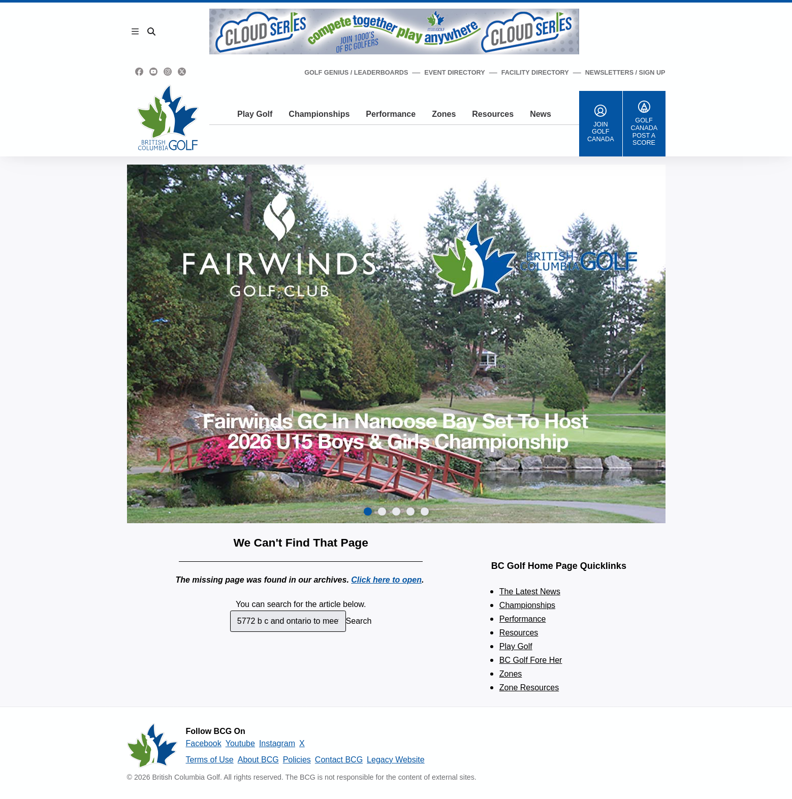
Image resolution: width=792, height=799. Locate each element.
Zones (444, 114)
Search (359, 621)
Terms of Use (210, 759)
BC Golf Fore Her (530, 660)
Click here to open (386, 580)
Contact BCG (339, 759)
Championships (319, 114)
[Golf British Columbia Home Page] (168, 117)
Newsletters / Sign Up (625, 72)
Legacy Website (396, 759)
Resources (493, 114)
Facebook (203, 743)
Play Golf (254, 114)
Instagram (277, 743)
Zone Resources (529, 687)
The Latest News (529, 591)
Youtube (240, 743)
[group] (396, 344)
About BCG (258, 759)
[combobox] (288, 621)
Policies (297, 759)
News (540, 114)
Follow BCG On (215, 731)
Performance (391, 114)
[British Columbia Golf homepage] (152, 745)
